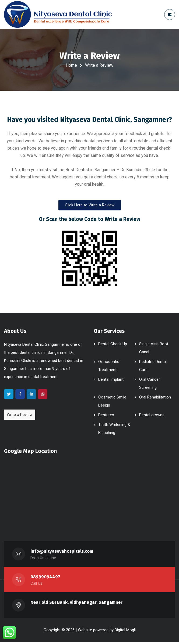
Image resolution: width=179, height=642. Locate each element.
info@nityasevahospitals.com (61, 551)
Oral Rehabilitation (155, 397)
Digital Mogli (125, 629)
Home (71, 65)
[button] (89, 205)
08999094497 (45, 576)
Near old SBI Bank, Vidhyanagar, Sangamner (76, 602)
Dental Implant (111, 379)
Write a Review (20, 414)
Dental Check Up (112, 343)
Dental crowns (151, 414)
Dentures (106, 414)
